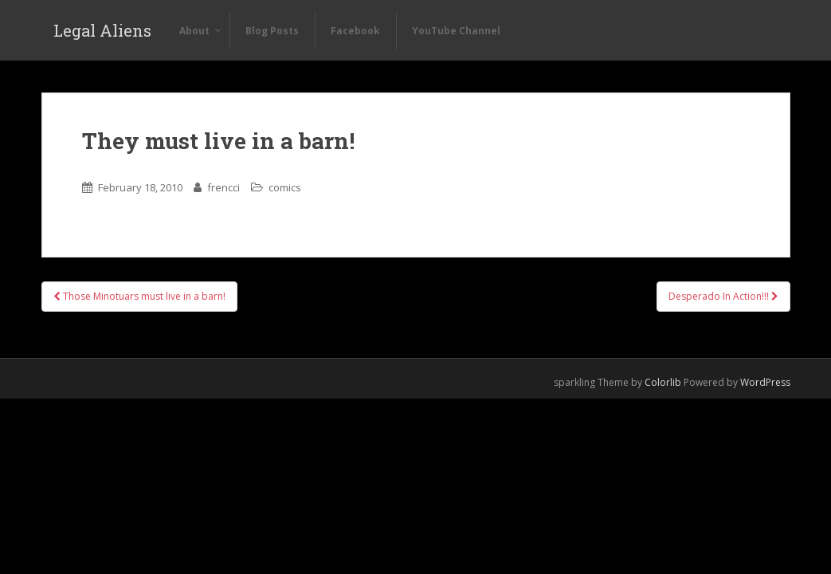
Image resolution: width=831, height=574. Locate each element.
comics (285, 187)
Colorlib (663, 382)
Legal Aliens (102, 30)
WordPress (765, 382)
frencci (223, 187)
